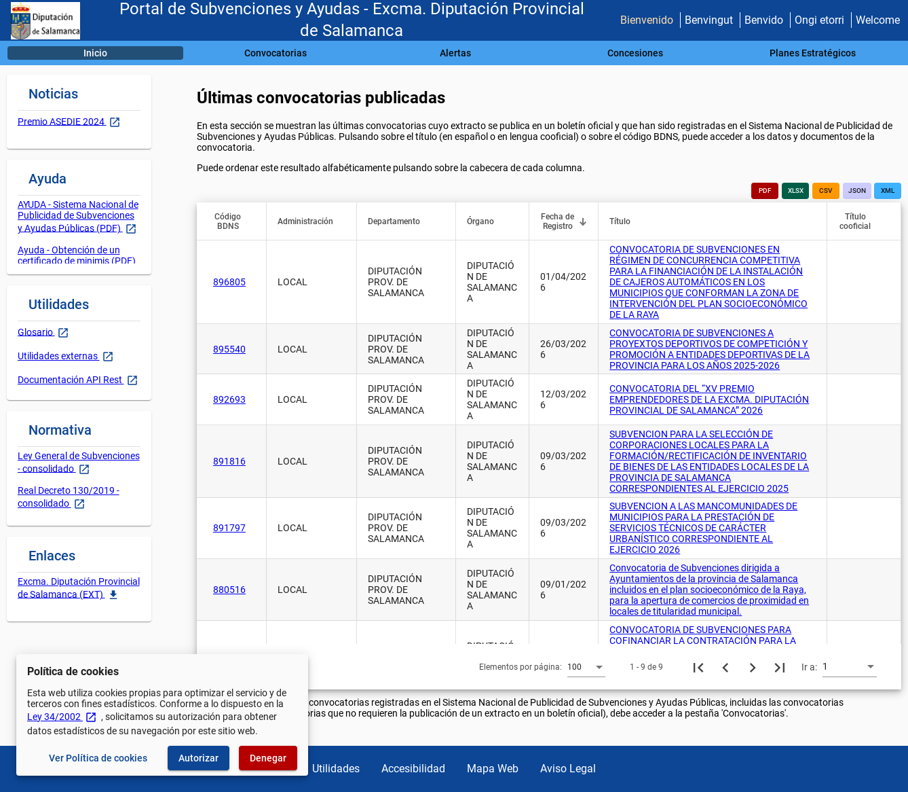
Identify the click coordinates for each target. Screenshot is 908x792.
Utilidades (336, 768)
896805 (229, 281)
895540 (229, 349)
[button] (234, 221)
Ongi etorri (819, 20)
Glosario (36, 331)
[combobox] (586, 666)
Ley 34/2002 (62, 716)
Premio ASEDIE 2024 (62, 120)
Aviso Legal (568, 768)
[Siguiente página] (752, 667)
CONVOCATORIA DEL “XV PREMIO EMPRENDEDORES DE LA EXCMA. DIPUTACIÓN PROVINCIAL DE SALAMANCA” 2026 (709, 399)
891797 (229, 527)
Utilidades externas (59, 355)
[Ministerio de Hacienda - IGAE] (45, 20)
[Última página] (779, 667)
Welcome (878, 20)
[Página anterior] (725, 667)
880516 (229, 589)
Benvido (763, 20)
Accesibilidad (413, 768)
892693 (229, 399)
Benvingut (709, 20)
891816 (229, 461)
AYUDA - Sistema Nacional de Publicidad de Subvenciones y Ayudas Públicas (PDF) (78, 216)
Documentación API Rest (71, 379)
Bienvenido (646, 20)
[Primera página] (698, 667)
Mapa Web (492, 768)
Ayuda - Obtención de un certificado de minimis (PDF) (77, 255)
